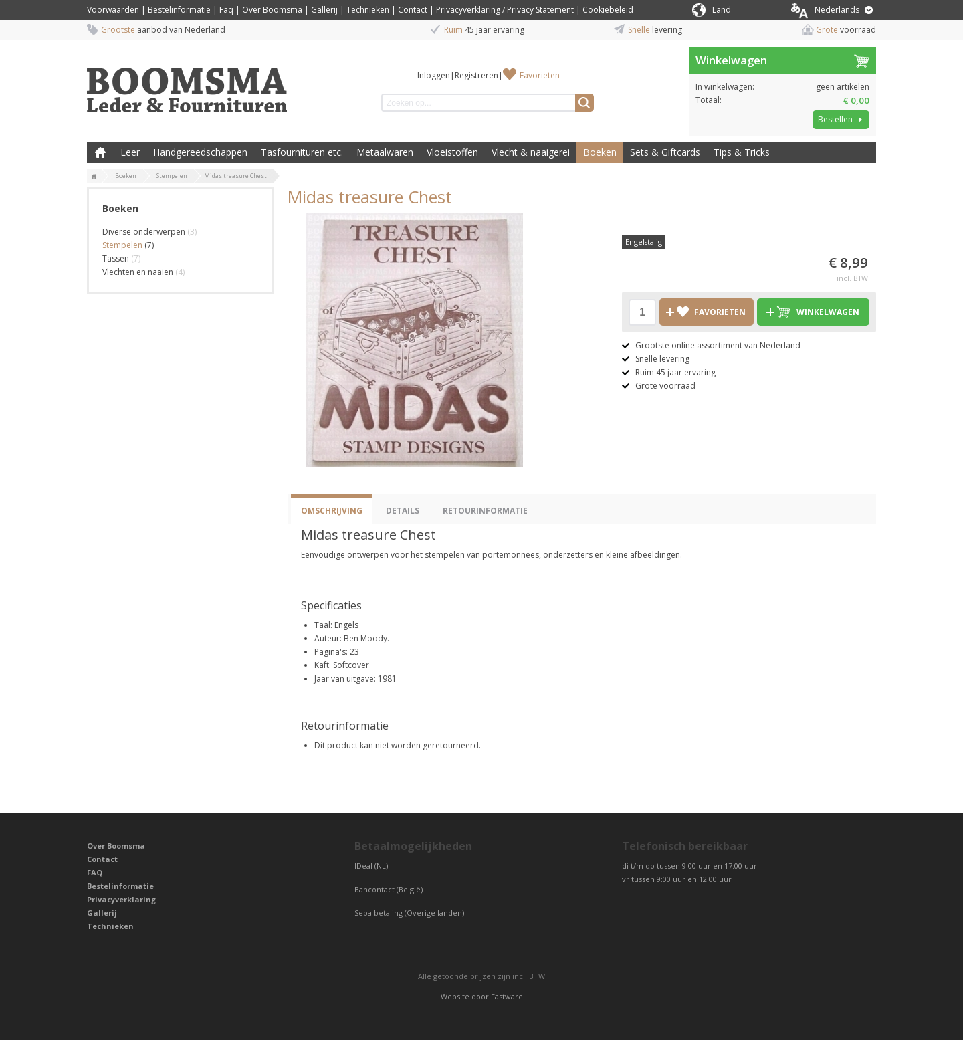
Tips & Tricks (742, 152)
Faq (226, 9)
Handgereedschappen (200, 152)
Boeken (600, 152)
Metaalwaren (384, 152)
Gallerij (324, 9)
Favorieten (540, 75)
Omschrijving (331, 510)
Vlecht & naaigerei (531, 152)
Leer (130, 152)
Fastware (507, 996)
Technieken (367, 9)
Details (402, 510)
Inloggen (433, 75)
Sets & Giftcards (665, 152)
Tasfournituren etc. (302, 152)
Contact (412, 9)
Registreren (476, 75)
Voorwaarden (113, 9)
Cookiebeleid (607, 9)
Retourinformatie (485, 510)
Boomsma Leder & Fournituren (100, 152)
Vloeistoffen (452, 152)
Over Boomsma (272, 9)
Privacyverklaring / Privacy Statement (505, 9)
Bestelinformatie (179, 9)
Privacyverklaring (121, 899)
